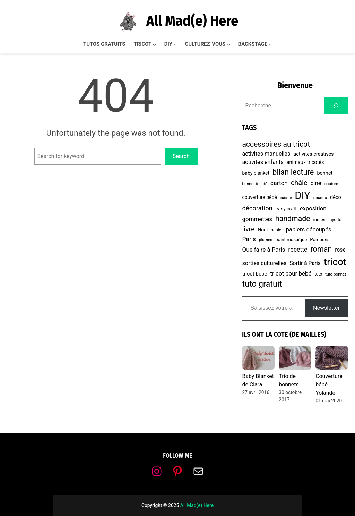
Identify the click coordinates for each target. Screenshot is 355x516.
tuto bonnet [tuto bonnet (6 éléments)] (335, 274)
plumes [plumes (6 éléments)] (265, 239)
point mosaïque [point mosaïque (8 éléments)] (291, 239)
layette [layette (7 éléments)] (335, 219)
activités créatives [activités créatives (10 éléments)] (313, 154)
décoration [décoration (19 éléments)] (257, 208)
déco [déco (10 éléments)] (335, 197)
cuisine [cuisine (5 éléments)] (286, 197)
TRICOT (142, 44)
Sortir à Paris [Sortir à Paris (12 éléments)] (304, 263)
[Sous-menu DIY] (175, 44)
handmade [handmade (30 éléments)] (292, 218)
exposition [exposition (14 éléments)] (313, 208)
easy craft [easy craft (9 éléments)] (286, 208)
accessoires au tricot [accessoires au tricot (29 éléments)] (276, 144)
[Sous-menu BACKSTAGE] (270, 44)
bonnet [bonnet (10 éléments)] (324, 173)
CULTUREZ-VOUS (205, 44)
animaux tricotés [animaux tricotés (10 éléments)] (305, 162)
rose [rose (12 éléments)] (340, 250)
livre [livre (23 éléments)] (248, 229)
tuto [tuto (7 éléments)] (318, 274)
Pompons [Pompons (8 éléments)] (319, 239)
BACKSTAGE (253, 44)
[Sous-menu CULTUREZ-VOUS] (228, 44)
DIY (168, 44)
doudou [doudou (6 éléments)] (320, 197)
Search (181, 156)
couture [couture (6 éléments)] (331, 183)
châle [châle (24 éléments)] (299, 183)
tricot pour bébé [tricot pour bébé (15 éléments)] (290, 273)
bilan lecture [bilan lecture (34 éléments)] (293, 172)
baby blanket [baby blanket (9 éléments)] (255, 173)
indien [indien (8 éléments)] (319, 219)
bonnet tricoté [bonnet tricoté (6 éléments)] (254, 183)
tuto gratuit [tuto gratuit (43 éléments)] (262, 284)
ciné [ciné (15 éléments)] (315, 183)
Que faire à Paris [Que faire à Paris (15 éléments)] (263, 249)
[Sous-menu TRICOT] (154, 44)
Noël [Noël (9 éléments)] (263, 230)
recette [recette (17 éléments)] (297, 249)
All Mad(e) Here (192, 20)
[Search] (336, 105)
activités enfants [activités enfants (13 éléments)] (262, 162)
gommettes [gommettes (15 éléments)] (257, 219)
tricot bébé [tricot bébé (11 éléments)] (254, 274)
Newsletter (326, 308)
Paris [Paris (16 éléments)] (249, 239)
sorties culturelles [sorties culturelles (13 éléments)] (264, 263)
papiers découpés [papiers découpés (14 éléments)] (308, 229)
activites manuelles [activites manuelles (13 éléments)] (266, 153)
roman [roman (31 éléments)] (321, 249)
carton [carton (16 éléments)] (279, 183)
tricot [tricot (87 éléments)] (335, 262)
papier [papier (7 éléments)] (277, 230)
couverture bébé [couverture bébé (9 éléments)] (259, 197)
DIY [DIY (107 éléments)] (302, 195)
